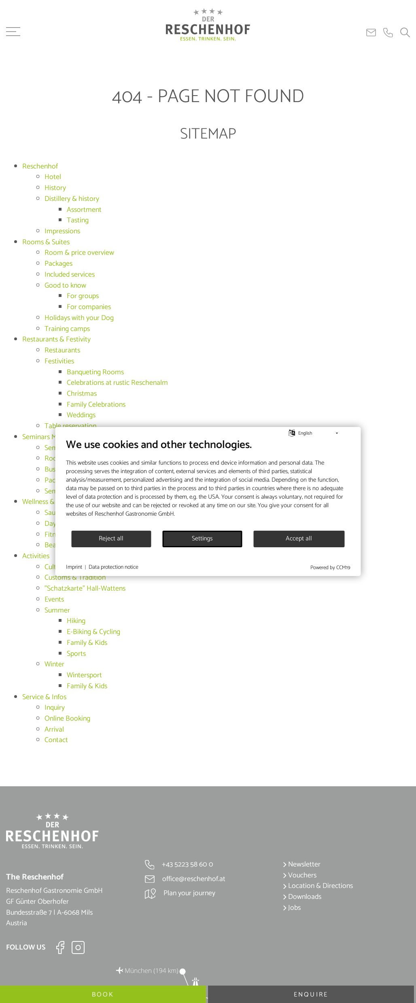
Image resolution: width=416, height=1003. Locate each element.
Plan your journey (180, 893)
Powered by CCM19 (330, 567)
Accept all (299, 539)
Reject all (111, 539)
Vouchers (299, 875)
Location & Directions (317, 886)
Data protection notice (113, 567)
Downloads (302, 897)
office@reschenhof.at (185, 879)
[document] (208, 484)
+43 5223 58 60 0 (179, 864)
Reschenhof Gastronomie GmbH (134, 514)
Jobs (291, 908)
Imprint (74, 567)
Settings (202, 539)
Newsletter (301, 864)
